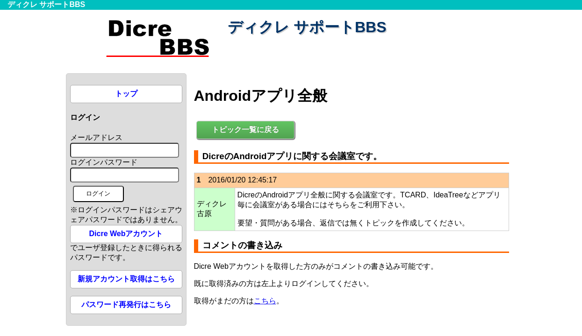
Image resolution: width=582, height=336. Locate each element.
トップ (126, 94)
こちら (265, 301)
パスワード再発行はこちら (126, 304)
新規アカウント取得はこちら (126, 279)
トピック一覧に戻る (245, 129)
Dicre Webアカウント (126, 234)
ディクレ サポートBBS (46, 4)
